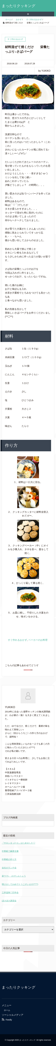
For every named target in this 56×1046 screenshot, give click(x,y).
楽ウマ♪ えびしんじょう (14, 876)
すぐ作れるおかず (17, 640)
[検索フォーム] (25, 823)
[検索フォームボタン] (51, 823)
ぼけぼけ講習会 (9, 900)
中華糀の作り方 (9, 859)
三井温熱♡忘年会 (10, 892)
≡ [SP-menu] (28, 14)
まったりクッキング (18, 6)
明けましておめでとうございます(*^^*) (20, 884)
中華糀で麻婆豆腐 (10, 851)
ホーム (7, 1010)
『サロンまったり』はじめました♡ (18, 843)
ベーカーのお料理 (37, 640)
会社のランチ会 (9, 868)
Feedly (9, 1020)
